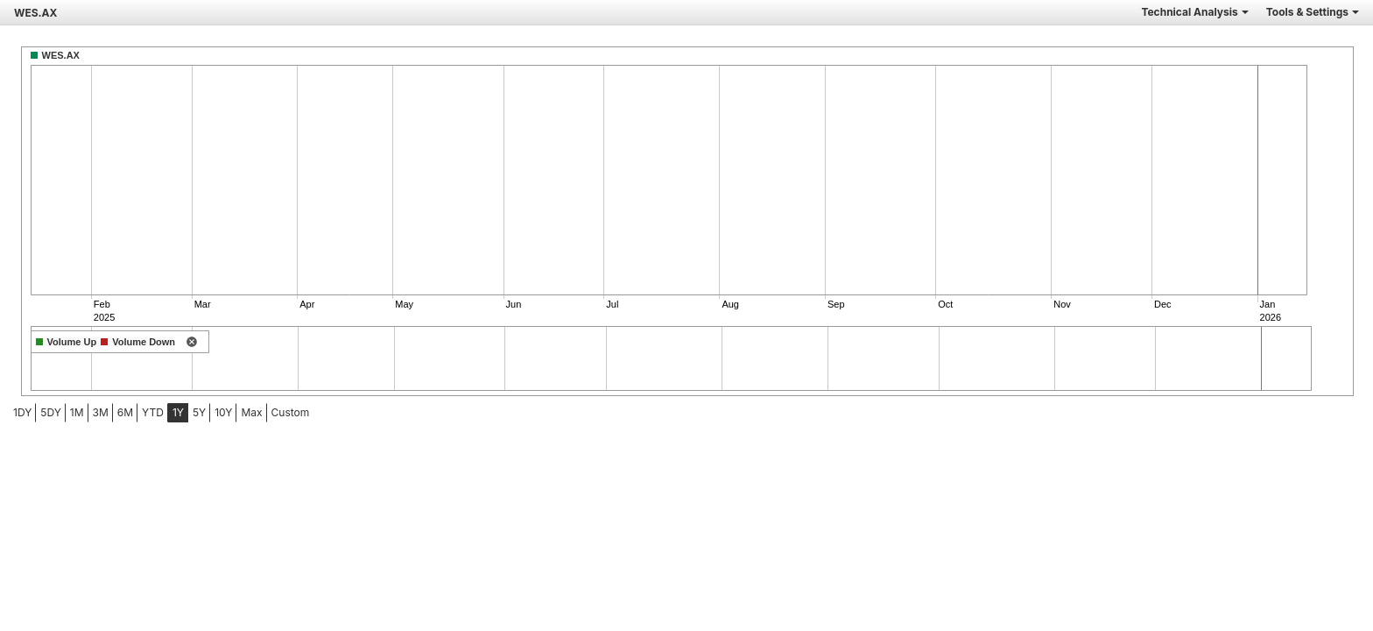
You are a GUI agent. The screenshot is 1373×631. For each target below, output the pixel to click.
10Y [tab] (223, 412)
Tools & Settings (1312, 11)
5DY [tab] (50, 412)
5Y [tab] (199, 412)
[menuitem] (22, 412)
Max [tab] (251, 412)
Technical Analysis (1194, 11)
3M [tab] (101, 412)
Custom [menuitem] (290, 412)
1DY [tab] (22, 412)
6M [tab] (125, 412)
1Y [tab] (178, 412)
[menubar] (138, 412)
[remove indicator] (192, 342)
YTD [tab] (153, 412)
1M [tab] (77, 412)
